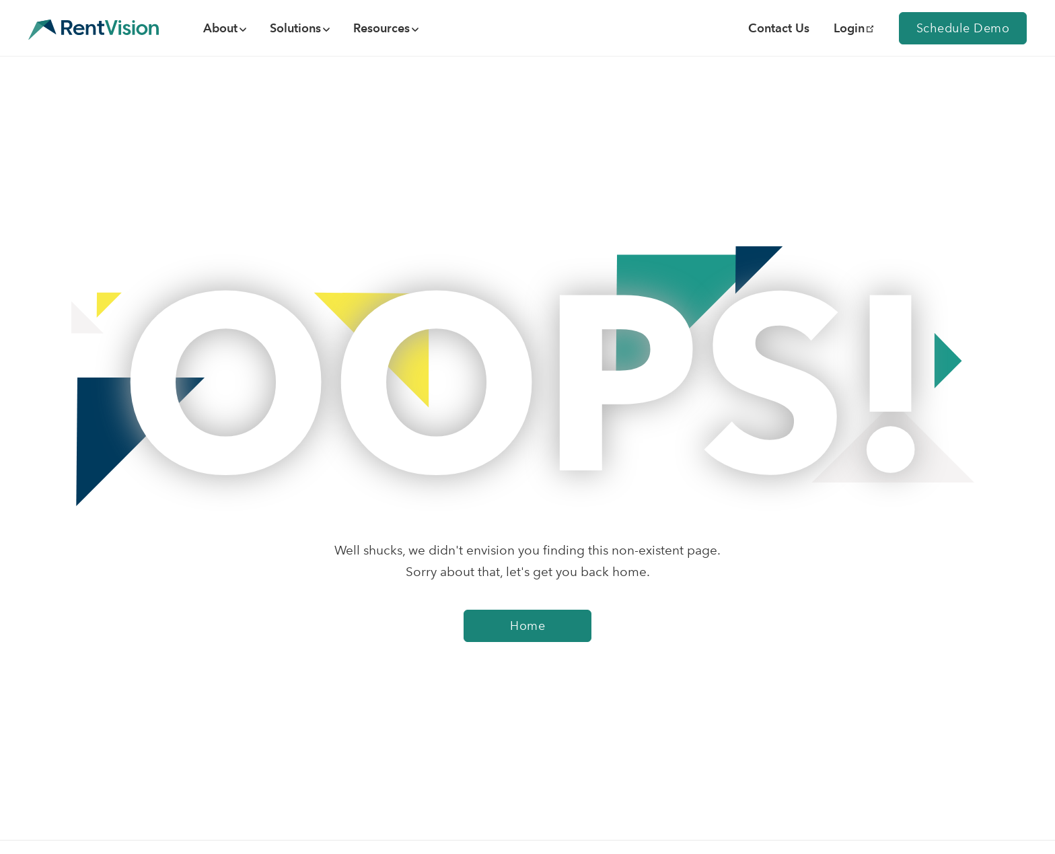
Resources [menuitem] (381, 28)
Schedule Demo (963, 28)
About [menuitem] (220, 28)
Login (853, 28)
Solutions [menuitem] (295, 28)
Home (527, 625)
